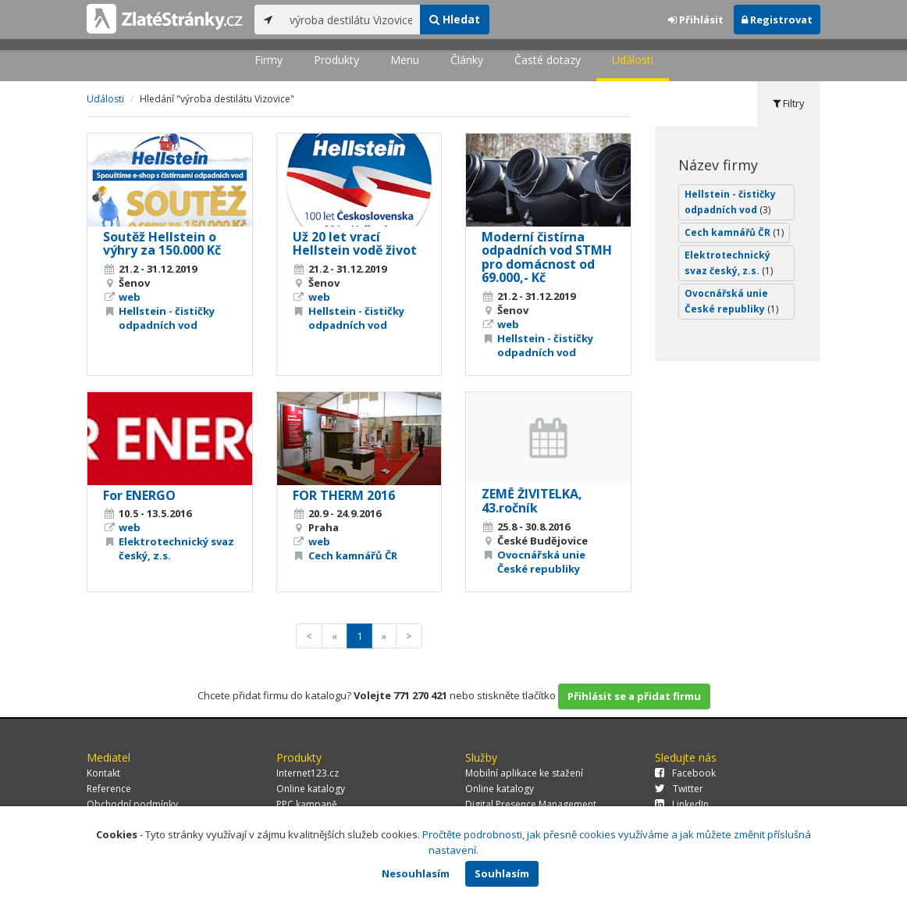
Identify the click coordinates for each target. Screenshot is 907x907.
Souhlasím (502, 873)
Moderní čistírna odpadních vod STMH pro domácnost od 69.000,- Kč (547, 257)
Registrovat (777, 19)
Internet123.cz (307, 773)
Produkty (336, 59)
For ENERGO (139, 495)
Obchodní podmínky (132, 804)
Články (466, 59)
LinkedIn (682, 804)
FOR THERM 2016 (344, 495)
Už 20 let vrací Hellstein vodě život (355, 243)
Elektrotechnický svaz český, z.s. (729, 262)
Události (632, 59)
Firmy (268, 59)
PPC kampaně (306, 804)
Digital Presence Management (530, 804)
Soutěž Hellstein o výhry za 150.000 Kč (162, 243)
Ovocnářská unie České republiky (541, 562)
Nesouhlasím (416, 873)
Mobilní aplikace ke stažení (524, 773)
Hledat (454, 19)
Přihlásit (696, 19)
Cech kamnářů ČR (352, 555)
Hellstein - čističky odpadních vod (167, 318)
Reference (109, 788)
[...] (351, 19)
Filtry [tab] (789, 103)
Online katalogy (310, 788)
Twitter (679, 788)
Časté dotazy (547, 59)
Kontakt (103, 773)
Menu (404, 59)
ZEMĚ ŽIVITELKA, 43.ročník (532, 500)
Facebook (685, 773)
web (129, 297)
